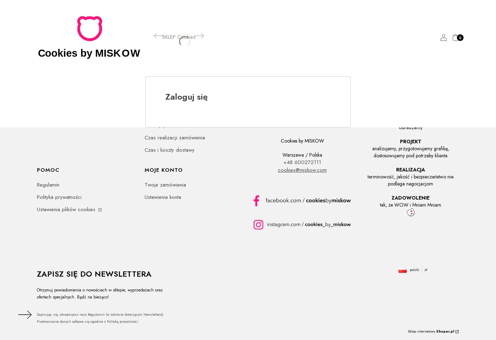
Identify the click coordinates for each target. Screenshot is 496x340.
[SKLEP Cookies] (179, 37)
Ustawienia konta (163, 197)
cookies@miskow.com (302, 170)
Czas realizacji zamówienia (175, 137)
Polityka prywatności (59, 197)
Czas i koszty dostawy (170, 150)
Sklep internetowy (431, 331)
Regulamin (48, 185)
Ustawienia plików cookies (67, 209)
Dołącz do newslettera (24, 315)
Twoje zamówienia (165, 185)
